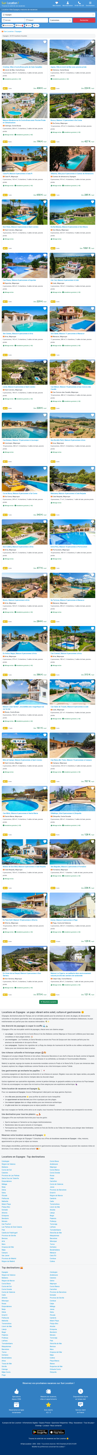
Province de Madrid (9, 1258)
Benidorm (5, 1218)
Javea (52, 1187)
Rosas (52, 1176)
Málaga (4, 1184)
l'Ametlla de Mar (56, 1233)
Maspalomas (54, 1236)
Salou (4, 1193)
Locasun (46, 1426)
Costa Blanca (54, 1170)
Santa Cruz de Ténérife (10, 1178)
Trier (36, 25)
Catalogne (5, 1161)
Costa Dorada (55, 1173)
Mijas (4, 1250)
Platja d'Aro (6, 1207)
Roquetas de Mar (56, 1366)
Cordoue (53, 1258)
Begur (52, 1216)
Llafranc (53, 1227)
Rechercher (84, 20)
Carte (28, 25)
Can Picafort (6, 1224)
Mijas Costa (6, 1372)
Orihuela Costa (55, 1369)
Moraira (4, 1221)
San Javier (5, 1256)
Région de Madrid (8, 1261)
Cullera (52, 1261)
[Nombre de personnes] (60, 20)
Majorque (53, 1167)
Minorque (53, 1241)
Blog (71, 1423)
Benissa (4, 1238)
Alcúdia (52, 1210)
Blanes (52, 1364)
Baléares (5, 1167)
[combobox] (48, 15)
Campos (5, 1253)
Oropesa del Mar (8, 1247)
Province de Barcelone (58, 1190)
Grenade (5, 1210)
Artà (3, 1241)
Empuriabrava (7, 1181)
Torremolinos (55, 1204)
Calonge (5, 1369)
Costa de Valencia (56, 1184)
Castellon (53, 1181)
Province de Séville (9, 1236)
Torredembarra (55, 1230)
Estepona (5, 1216)
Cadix (52, 1201)
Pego (4, 1375)
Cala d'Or (53, 1256)
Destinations (8, 25)
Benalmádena (55, 1250)
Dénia (4, 1190)
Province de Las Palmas (10, 1176)
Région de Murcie (56, 1196)
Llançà (52, 1213)
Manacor (53, 1253)
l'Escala (4, 1196)
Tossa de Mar (7, 1364)
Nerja (3, 1187)
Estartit (53, 1193)
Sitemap (38, 1426)
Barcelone (53, 1238)
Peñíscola (5, 1198)
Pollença (53, 1221)
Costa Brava (54, 1161)
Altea (4, 1361)
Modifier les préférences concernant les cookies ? (48, 1447)
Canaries (5, 1173)
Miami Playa (6, 1204)
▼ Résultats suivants (49, 1002)
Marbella (5, 1201)
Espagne (5, 1272)
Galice (52, 1281)
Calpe (52, 1178)
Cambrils (53, 1198)
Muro (3, 1244)
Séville (4, 1366)
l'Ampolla (53, 1372)
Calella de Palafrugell (9, 1233)
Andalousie (54, 1164)
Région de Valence (8, 1164)
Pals (3, 1230)
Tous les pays (89, 1423)
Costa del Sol (7, 1170)
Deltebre (53, 1247)
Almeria (4, 1213)
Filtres (19, 25)
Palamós (53, 1218)
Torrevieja (53, 1224)
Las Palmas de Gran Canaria (12, 1227)
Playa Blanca (54, 1361)
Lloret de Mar (55, 1207)
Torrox (52, 1244)
